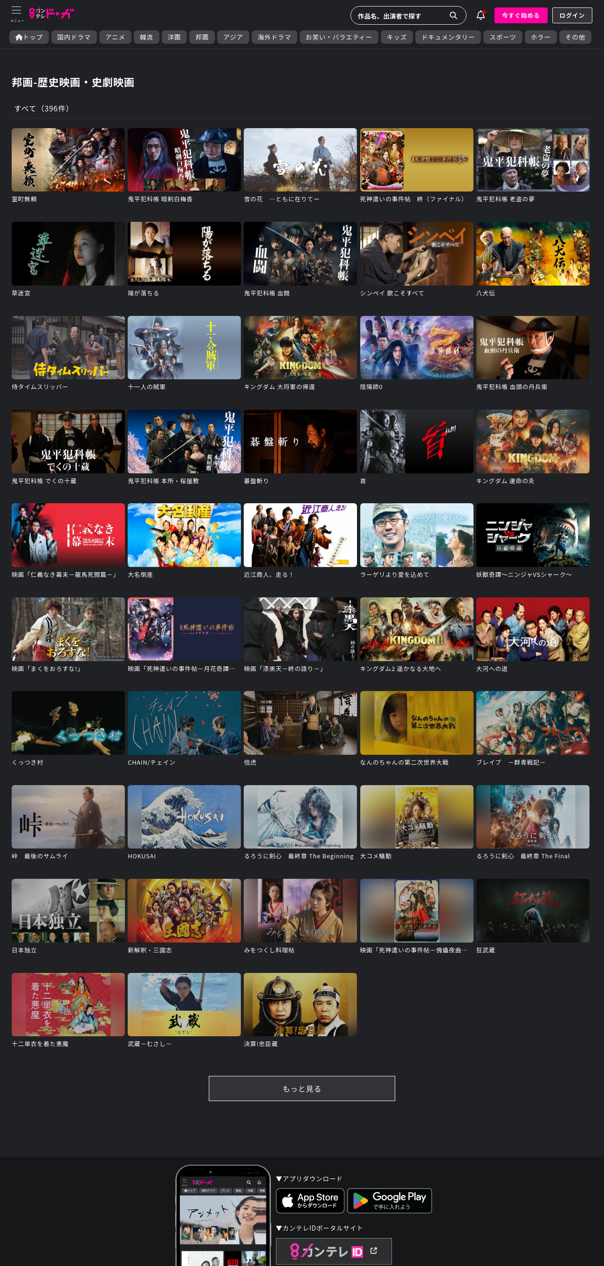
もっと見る (302, 1088)
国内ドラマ (74, 37)
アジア (233, 37)
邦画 (202, 37)
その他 (575, 37)
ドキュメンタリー (448, 37)
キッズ (397, 37)
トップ (29, 37)
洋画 (174, 37)
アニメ (115, 37)
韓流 (146, 37)
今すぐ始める (521, 15)
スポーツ (502, 37)
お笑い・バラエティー (339, 37)
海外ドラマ (274, 37)
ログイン (572, 15)
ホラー (541, 37)
